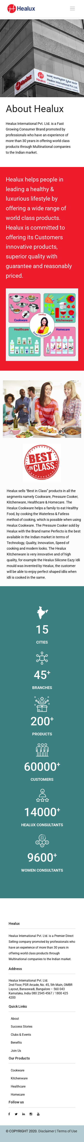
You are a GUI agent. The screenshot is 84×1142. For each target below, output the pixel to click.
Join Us (16, 1051)
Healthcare (18, 1086)
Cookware (17, 1070)
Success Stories (21, 1026)
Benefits (16, 1042)
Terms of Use (67, 1131)
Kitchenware (19, 1078)
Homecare (18, 1094)
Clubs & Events (21, 1034)
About (15, 1018)
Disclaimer (46, 1131)
